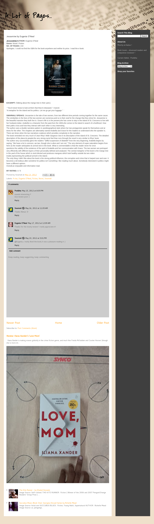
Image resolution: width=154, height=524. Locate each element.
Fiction (35, 178)
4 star (15, 178)
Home (58, 322)
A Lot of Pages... (28, 16)
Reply (17, 200)
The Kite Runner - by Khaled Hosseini (34, 490)
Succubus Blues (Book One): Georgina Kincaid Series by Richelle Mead (47, 503)
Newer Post (13, 322)
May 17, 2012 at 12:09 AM (39, 223)
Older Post (103, 322)
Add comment (14, 251)
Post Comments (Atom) (27, 328)
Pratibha (18, 190)
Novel (41, 178)
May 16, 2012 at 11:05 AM (36, 208)
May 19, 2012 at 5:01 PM (36, 238)
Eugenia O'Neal (25, 178)
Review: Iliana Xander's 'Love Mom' (23, 335)
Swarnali (48, 178)
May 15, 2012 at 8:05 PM (32, 190)
